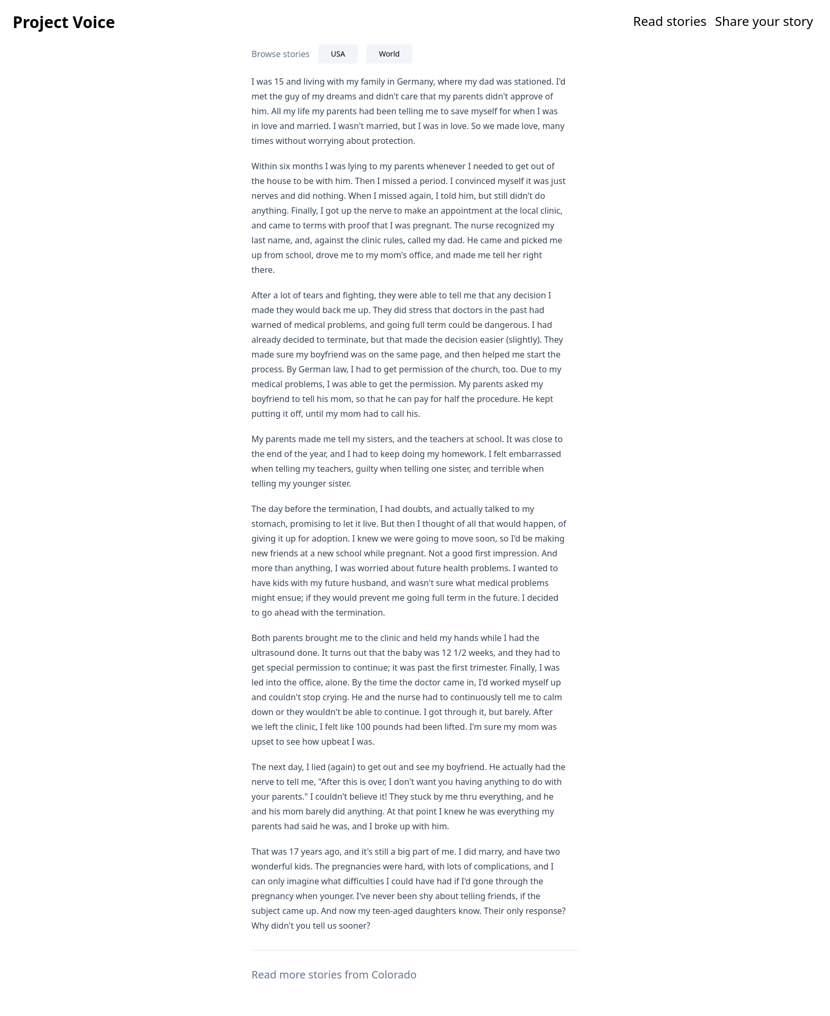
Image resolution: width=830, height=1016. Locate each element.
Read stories (670, 21)
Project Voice (64, 22)
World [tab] (389, 54)
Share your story (764, 21)
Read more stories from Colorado (334, 974)
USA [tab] (338, 54)
